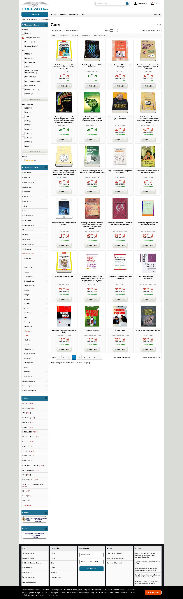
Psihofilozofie (28, 326)
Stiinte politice (28, 363)
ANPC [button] (26, 513)
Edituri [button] (26, 398)
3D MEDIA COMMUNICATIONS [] (33, 485)
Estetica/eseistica (29, 285)
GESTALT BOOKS (146, 125)
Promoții (53, 558)
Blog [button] (139, 548)
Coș (154, 3)
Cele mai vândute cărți (114, 553)
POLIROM (62, 71)
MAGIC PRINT (62, 125)
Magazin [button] (55, 548)
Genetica (27, 304)
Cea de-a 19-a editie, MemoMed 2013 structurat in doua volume (146, 569)
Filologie (26, 295)
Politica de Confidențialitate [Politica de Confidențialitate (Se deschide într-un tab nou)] (82, 592)
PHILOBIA (118, 177)
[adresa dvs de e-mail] (91, 561)
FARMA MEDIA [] (29, 432)
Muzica (26, 317)
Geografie (27, 299)
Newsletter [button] (84, 548)
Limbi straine (26, 220)
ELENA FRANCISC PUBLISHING (31, 72)
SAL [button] (25, 529)
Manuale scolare (27, 230)
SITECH (146, 335)
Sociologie (27, 358)
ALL (27, 67)
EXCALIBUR (30, 77)
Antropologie (28, 267)
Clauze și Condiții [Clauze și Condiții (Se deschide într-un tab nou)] (102, 592)
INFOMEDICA (31, 85)
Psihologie (27, 331)
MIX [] (26, 491)
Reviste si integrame (29, 390)
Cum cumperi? (27, 568)
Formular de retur (56, 577)
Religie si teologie (29, 353)
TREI (146, 71)
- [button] (46, 25)
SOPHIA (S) (146, 177)
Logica (26, 367)
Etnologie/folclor (29, 281)
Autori (53, 568)
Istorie (26, 308)
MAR (118, 71)
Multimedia (26, 239)
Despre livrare (27, 572)
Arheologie (27, 258)
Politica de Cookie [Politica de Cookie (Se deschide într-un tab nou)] (64, 592)
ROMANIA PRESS (32, 90)
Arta (25, 263)
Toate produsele (32, 38)
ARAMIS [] (27, 403)
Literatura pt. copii (28, 225)
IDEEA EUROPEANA (33, 81)
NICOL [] (26, 496)
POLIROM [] (28, 422)
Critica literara (28, 276)
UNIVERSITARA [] (30, 479)
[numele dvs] (91, 554)
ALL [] (26, 500)
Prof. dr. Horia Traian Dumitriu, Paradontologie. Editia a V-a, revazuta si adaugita (145, 555)
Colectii (24, 206)
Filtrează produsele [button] (31, 25)
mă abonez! (92, 569)
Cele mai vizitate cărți (114, 563)
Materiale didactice (28, 381)
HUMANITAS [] (29, 456)
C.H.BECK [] (28, 451)
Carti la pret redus (28, 182)
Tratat (27, 344)
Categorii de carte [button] (31, 167)
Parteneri (54, 572)
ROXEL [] (27, 446)
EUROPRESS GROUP (90, 335)
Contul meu (139, 3)
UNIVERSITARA (90, 177)
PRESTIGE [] (28, 408)
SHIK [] (26, 475)
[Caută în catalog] (127, 3)
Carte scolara (26, 196)
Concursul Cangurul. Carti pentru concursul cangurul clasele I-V (146, 582)
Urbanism (27, 372)
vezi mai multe (35, 99)
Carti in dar (26, 177)
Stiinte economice (28, 244)
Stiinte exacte (27, 249)
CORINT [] (27, 427)
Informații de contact (29, 582)
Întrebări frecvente (28, 577)
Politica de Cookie (28, 558)
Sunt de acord (153, 592)
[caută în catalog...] (110, 3)
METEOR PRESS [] (30, 470)
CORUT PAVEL (27, 460)
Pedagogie (27, 322)
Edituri (53, 563)
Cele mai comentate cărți (115, 558)
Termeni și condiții (28, 553)
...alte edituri (26, 505)
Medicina (25, 235)
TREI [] (26, 413)
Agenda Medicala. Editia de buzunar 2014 (147, 563)
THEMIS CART (90, 71)
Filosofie (26, 290)
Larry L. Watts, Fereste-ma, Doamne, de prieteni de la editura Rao (147, 576)
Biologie (26, 272)
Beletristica (26, 192)
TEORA (90, 285)
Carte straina (26, 173)
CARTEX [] (27, 441)
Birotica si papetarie (29, 386)
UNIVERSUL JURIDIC (146, 285)
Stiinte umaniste (28, 254)
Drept (24, 211)
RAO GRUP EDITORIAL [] (33, 465)
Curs (26, 335)
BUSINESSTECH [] (30, 437)
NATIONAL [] (28, 418)
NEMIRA (62, 231)
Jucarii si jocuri (27, 187)
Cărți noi (53, 553)
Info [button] (25, 548)
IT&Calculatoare (27, 215)
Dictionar (28, 340)
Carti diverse (26, 201)
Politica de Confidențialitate (31, 563)
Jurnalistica (27, 313)
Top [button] (110, 548)
